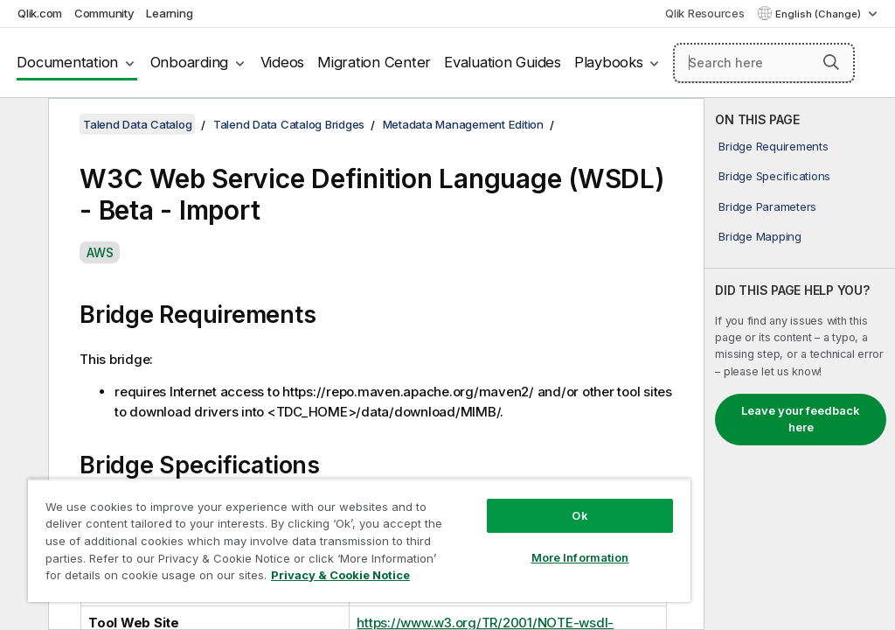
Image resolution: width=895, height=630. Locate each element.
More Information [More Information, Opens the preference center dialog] (580, 557)
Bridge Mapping (759, 236)
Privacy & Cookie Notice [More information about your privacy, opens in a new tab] (340, 575)
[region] (359, 540)
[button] (831, 62)
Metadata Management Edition (463, 124)
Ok (579, 515)
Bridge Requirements (773, 146)
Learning (169, 13)
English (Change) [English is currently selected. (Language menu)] (819, 14)
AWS (100, 252)
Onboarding (189, 62)
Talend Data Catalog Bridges (288, 124)
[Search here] (764, 63)
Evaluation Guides (502, 62)
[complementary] (799, 364)
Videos (282, 62)
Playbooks (608, 62)
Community (104, 13)
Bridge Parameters (767, 207)
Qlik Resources (705, 13)
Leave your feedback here (800, 419)
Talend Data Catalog (137, 124)
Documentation (67, 62)
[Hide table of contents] (22, 125)
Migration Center (374, 62)
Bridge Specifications (774, 176)
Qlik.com (39, 13)
